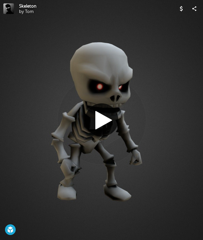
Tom (29, 11)
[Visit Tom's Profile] (8, 8)
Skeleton (27, 6)
